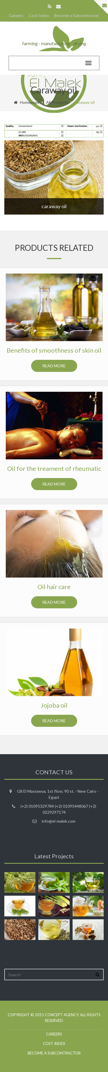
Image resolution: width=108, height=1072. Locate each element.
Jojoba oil (54, 705)
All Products (57, 102)
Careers (16, 15)
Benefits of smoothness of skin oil (54, 350)
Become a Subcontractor (76, 15)
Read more (54, 365)
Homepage (26, 102)
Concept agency (61, 1014)
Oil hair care (54, 587)
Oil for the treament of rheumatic (54, 468)
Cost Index (39, 15)
